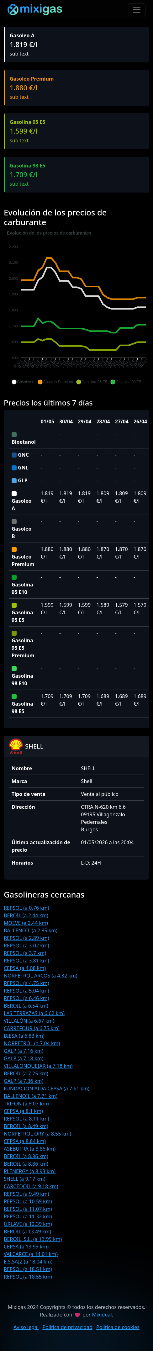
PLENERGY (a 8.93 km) (29, 1171)
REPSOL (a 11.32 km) (28, 1216)
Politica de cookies (118, 1327)
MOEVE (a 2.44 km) (26, 922)
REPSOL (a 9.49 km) (26, 1193)
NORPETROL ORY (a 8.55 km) (37, 1133)
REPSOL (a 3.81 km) (26, 960)
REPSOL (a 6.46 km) (26, 998)
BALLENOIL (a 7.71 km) (30, 1096)
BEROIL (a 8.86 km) (26, 1156)
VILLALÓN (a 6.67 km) (29, 1020)
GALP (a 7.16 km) (23, 1050)
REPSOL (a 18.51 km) (28, 1269)
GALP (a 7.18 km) (23, 1058)
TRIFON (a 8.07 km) (26, 1103)
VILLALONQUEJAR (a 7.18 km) (38, 1065)
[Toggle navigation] (136, 9)
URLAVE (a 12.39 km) (28, 1224)
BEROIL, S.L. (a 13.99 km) (33, 1239)
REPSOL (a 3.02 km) (26, 945)
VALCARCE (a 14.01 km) (31, 1254)
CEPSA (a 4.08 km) (25, 968)
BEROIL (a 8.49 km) (26, 1126)
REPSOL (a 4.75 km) (26, 983)
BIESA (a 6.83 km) (24, 1035)
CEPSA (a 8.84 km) (25, 1141)
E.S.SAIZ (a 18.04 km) (28, 1261)
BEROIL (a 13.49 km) (27, 1231)
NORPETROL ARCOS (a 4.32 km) (40, 975)
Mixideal (102, 1314)
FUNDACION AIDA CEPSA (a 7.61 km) (46, 1088)
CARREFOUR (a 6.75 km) (32, 1028)
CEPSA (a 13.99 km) (26, 1246)
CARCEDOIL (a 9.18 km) (31, 1186)
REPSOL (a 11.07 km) (28, 1208)
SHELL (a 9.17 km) (24, 1178)
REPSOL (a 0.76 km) (26, 907)
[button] (23, 381)
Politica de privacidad (67, 1327)
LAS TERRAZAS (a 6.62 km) (34, 1013)
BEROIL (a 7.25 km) (26, 1073)
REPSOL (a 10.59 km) (28, 1201)
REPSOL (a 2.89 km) (26, 938)
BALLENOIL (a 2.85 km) (30, 930)
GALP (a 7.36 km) (23, 1081)
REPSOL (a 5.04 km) (26, 990)
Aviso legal (26, 1327)
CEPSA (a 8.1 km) (23, 1111)
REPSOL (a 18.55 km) (28, 1276)
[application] (76, 307)
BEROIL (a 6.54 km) (26, 1005)
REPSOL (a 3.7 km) (25, 953)
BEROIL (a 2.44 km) (26, 915)
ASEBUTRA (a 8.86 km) (29, 1148)
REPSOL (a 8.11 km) (26, 1118)
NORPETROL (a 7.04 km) (32, 1043)
